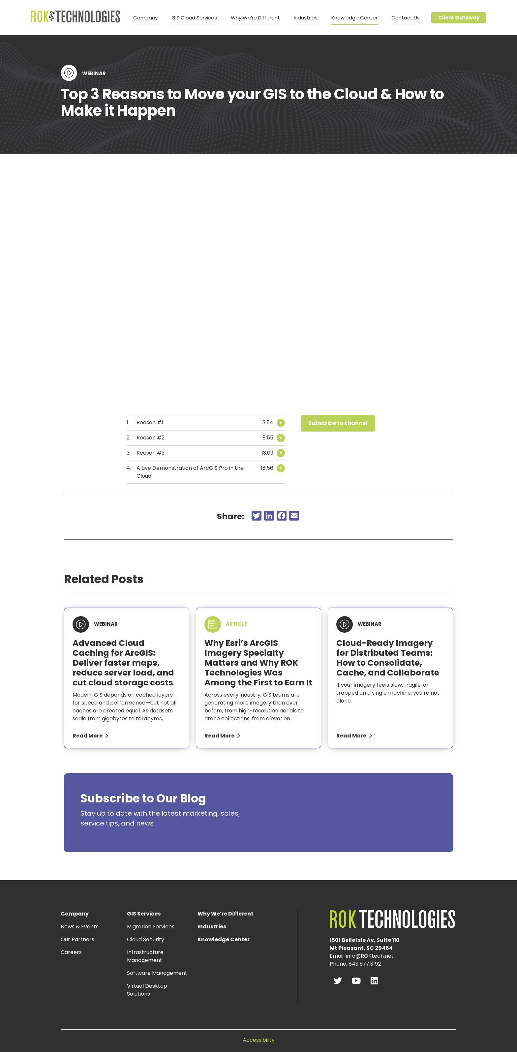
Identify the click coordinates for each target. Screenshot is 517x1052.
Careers (71, 952)
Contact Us (405, 17)
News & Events (80, 926)
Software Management (157, 973)
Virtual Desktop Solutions (147, 990)
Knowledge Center (354, 17)
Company (145, 17)
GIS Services (145, 913)
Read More (88, 735)
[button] (338, 423)
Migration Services (150, 926)
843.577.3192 (365, 964)
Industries (306, 17)
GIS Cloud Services (194, 17)
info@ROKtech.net (370, 956)
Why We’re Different (255, 17)
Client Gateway (458, 17)
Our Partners (77, 939)
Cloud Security (145, 939)
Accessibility (259, 1040)
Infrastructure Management (145, 956)
